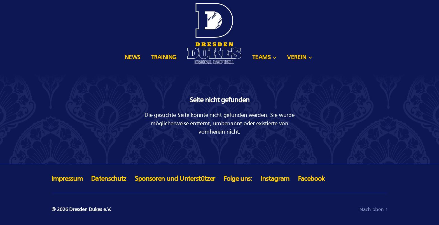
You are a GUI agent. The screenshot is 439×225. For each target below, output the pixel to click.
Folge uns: (237, 178)
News (132, 57)
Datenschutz (108, 178)
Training (163, 57)
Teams (261, 57)
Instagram (275, 178)
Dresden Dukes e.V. (90, 209)
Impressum (67, 178)
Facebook (311, 178)
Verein (296, 57)
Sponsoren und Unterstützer (175, 178)
